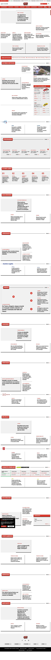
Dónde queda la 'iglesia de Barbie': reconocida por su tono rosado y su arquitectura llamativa (16, 568)
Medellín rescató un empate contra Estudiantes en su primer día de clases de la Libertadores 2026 (10, 387)
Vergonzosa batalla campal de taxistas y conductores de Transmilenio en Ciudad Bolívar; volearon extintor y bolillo (5, 184)
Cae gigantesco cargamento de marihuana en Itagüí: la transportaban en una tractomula (23, 17)
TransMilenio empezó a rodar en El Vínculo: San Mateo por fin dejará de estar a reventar (15, 183)
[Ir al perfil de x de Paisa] (25, 649)
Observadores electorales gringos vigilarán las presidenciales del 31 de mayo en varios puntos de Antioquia (23, 210)
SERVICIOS (40, 6)
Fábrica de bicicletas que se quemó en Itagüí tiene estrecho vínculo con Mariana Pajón (17, 223)
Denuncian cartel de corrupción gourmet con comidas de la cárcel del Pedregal (42, 28)
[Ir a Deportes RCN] (6, 399)
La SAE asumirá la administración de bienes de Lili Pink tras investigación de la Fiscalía (16, 275)
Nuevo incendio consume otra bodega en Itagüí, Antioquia (17, 49)
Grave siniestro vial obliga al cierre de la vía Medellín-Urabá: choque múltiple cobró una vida (29, 36)
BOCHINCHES (34, 6)
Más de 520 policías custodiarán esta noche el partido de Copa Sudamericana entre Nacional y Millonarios (26, 392)
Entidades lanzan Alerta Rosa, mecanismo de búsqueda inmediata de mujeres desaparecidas (42, 275)
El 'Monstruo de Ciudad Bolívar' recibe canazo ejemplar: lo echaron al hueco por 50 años (42, 298)
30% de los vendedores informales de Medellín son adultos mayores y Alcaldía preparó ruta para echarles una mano (42, 445)
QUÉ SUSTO (45, 7)
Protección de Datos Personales (41, 657)
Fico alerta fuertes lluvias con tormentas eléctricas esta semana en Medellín (10, 603)
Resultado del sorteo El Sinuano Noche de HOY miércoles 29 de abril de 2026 (10, 82)
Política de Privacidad (23, 657)
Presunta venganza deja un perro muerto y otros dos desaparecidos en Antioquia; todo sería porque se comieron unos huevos (41, 80)
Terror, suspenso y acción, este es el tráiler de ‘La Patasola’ (16, 635)
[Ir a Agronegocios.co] (22, 476)
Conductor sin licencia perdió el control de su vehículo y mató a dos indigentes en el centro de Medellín (27, 262)
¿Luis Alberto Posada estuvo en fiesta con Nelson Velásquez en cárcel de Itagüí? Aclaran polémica (27, 520)
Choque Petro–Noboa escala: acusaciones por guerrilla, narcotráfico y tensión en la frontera (41, 134)
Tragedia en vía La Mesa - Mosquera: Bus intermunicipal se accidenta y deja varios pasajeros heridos (25, 185)
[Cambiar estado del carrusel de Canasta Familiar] (7, 1)
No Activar (11, 526)
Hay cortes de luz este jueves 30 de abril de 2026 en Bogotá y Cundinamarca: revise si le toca (35, 184)
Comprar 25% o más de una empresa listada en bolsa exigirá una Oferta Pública (42, 460)
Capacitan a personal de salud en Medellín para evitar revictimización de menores (26, 86)
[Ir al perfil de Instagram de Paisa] (28, 649)
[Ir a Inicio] (25, 3)
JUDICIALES (10, 6)
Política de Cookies (22, 659)
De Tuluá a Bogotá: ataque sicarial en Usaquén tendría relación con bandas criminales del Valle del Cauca (13, 313)
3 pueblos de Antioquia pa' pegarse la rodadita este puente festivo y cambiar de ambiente (42, 568)
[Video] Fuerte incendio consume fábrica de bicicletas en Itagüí (41, 223)
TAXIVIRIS (16, 6)
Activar (3, 526)
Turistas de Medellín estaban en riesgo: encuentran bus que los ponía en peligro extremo (22, 339)
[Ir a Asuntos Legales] (8, 268)
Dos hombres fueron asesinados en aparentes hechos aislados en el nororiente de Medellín (19, 113)
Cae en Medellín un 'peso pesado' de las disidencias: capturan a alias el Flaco (43, 49)
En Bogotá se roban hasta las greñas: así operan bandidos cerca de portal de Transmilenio (42, 314)
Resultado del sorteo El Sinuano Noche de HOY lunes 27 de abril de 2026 (17, 445)
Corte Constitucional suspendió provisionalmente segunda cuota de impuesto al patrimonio (16, 461)
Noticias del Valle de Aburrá (19, 57)
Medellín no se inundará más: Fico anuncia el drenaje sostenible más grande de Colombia (26, 597)
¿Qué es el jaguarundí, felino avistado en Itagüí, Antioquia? (23, 556)
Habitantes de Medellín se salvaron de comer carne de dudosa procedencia (6, 36)
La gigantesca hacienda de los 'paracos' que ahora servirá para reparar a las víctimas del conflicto (27, 251)
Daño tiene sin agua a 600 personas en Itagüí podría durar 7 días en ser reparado (27, 606)
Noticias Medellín (31, 57)
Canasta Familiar (3, 0)
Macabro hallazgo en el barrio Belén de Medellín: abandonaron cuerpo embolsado (43, 36)
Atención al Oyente (31, 657)
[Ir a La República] (4, 453)
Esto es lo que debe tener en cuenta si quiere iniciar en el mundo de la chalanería (42, 491)
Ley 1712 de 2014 (29, 659)
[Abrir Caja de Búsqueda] (48, 4)
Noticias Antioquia (41, 57)
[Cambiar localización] (43, 4)
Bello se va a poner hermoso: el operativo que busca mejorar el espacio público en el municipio (42, 352)
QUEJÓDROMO (4, 6)
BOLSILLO (28, 6)
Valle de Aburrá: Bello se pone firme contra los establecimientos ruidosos (20, 98)
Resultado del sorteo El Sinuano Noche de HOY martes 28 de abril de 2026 (23, 432)
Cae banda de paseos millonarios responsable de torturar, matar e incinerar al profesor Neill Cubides (42, 306)
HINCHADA (22, 6)
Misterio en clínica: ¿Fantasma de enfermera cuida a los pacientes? (41, 635)
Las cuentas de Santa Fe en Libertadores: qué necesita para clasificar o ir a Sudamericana (42, 406)
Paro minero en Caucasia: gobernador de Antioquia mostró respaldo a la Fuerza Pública (27, 532)
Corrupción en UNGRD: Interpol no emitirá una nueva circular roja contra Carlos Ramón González (16, 134)
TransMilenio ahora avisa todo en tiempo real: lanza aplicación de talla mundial (45, 183)
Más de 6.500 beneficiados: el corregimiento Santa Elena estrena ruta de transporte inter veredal (17, 352)
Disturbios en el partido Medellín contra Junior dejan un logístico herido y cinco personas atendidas (26, 381)
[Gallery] (25, 153)
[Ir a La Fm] (5, 126)
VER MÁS (9, 159)
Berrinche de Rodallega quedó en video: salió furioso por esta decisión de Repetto (17, 406)
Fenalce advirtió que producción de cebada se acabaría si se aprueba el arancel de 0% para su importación (17, 491)
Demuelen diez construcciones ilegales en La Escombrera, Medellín (10, 257)
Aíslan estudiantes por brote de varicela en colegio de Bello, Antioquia (26, 69)
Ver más (48, 63)
